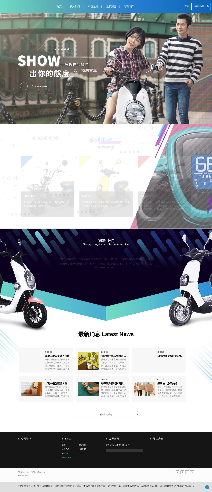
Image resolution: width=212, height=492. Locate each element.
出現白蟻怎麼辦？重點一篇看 (61, 383)
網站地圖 (67, 458)
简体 (187, 6)
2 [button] (209, 21)
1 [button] (209, 17)
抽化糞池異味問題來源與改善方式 (119, 356)
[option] (106, 68)
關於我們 (75, 6)
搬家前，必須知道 (167, 383)
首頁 (59, 6)
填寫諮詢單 (201, 6)
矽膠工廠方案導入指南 (57, 356)
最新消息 (111, 6)
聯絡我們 (129, 6)
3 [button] (209, 24)
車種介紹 (93, 6)
